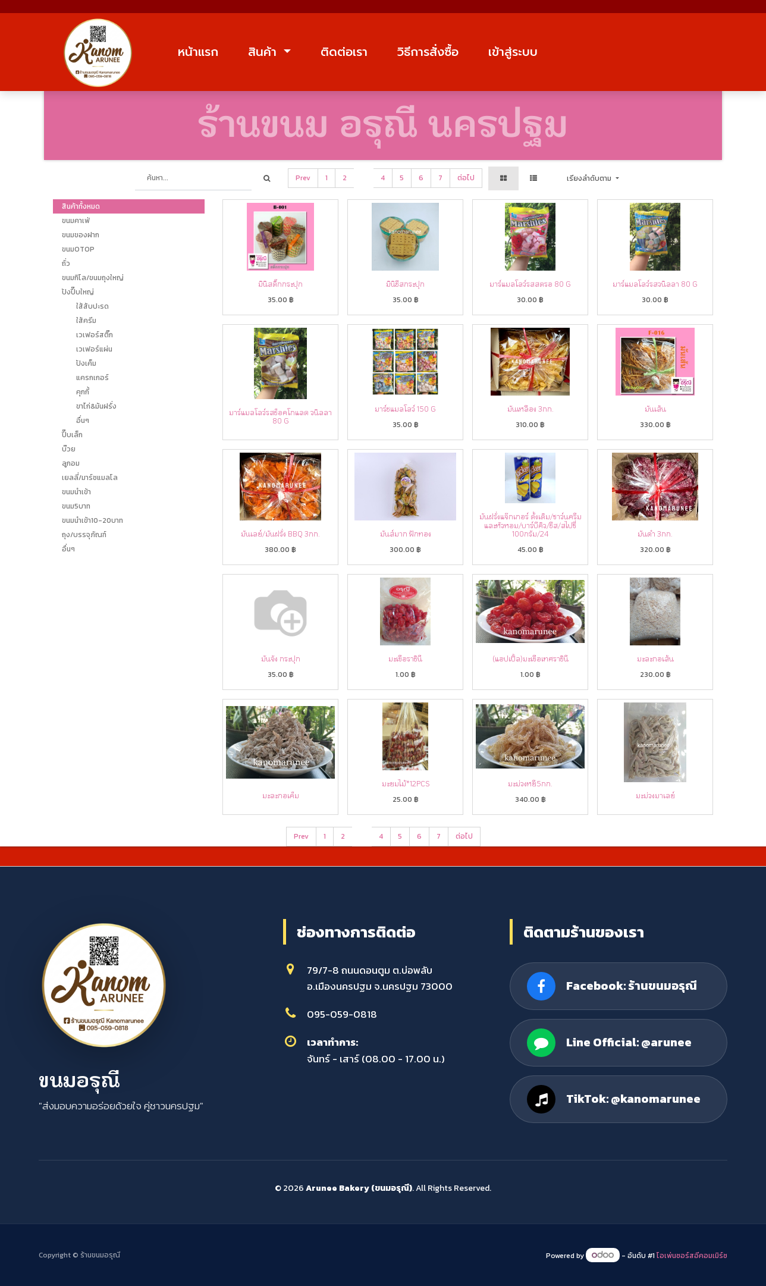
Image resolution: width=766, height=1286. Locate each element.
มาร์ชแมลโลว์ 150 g (405, 408)
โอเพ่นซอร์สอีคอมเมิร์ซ (692, 1255)
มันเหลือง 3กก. (530, 408)
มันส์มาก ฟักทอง (405, 533)
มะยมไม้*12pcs (405, 783)
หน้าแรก (198, 52)
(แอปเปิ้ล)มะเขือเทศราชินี (530, 658)
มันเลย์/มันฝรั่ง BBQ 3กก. (280, 533)
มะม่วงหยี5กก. (530, 783)
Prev (303, 177)
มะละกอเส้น (655, 658)
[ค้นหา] (267, 178)
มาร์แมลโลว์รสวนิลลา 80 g (655, 283)
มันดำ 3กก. (655, 533)
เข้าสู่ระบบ (513, 52)
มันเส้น (655, 408)
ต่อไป (466, 177)
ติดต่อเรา (344, 52)
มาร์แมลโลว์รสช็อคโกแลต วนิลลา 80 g (280, 416)
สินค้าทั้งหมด (81, 206)
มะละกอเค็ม (280, 795)
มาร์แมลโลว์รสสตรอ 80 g (530, 283)
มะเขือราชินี (405, 658)
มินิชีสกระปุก (405, 283)
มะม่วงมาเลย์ (655, 795)
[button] (592, 178)
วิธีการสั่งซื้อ (428, 52)
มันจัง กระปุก (280, 658)
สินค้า (264, 52)
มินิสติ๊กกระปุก (280, 283)
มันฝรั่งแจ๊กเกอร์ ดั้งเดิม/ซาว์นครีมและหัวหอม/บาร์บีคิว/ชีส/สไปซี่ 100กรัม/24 (530, 525)
